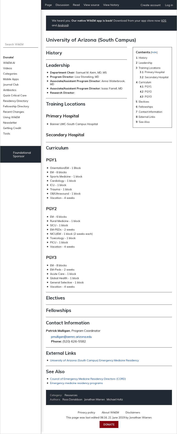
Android (63, 25)
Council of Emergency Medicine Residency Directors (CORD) (88, 379)
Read (76, 5)
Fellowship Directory (16, 106)
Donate (109, 424)
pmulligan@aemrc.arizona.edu (71, 337)
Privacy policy (86, 412)
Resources (71, 395)
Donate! (8, 57)
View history (111, 5)
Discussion (62, 5)
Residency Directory (15, 101)
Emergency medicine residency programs (76, 383)
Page (48, 5)
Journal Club (11, 84)
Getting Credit (12, 128)
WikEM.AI (9, 63)
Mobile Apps (11, 79)
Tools (6, 133)
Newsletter (10, 122)
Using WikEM (11, 117)
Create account (151, 5)
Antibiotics (9, 90)
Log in (169, 5)
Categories (10, 73)
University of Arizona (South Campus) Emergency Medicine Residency (94, 360)
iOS (164, 20)
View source (91, 5)
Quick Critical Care (15, 95)
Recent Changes (13, 112)
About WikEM (110, 412)
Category (56, 395)
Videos (7, 68)
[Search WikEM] (20, 44)
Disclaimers (133, 412)
